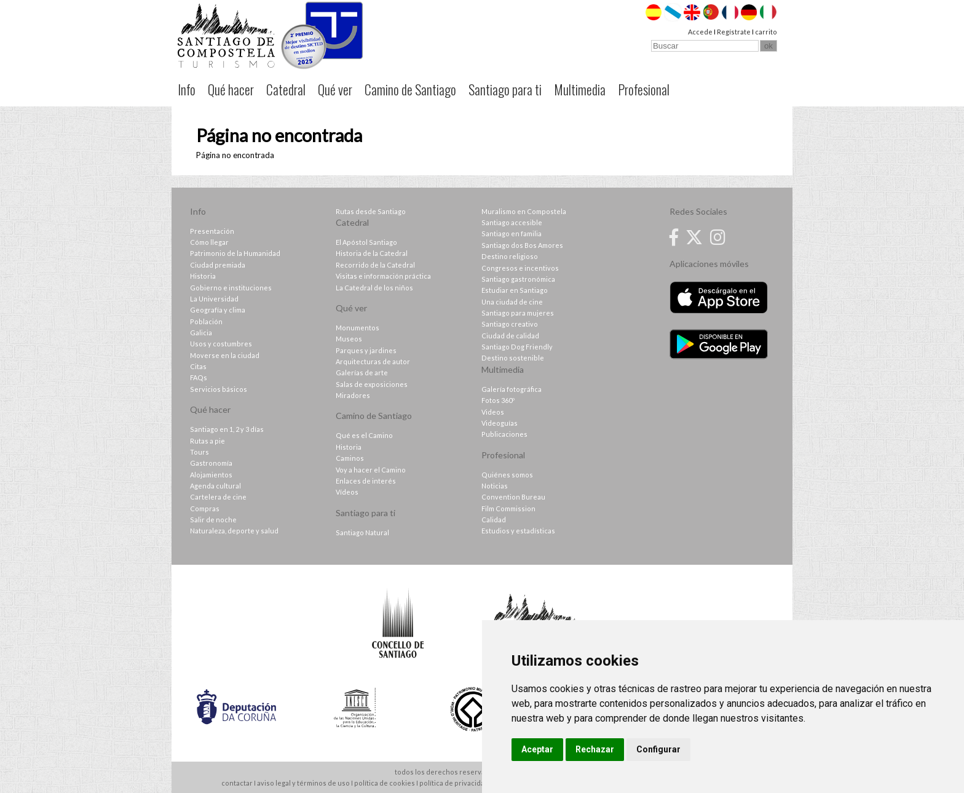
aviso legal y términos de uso (303, 783)
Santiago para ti (505, 89)
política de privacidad (454, 783)
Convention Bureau (513, 497)
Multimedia (580, 89)
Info (187, 89)
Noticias (494, 486)
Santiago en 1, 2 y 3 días (227, 429)
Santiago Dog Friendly (517, 347)
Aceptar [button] (537, 749)
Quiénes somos (507, 475)
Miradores (353, 395)
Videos (492, 412)
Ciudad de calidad (510, 336)
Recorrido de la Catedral (375, 265)
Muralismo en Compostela (523, 211)
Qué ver (335, 89)
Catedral (286, 89)
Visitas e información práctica (383, 276)
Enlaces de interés (366, 481)
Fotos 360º (498, 400)
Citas (198, 366)
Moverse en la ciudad (224, 355)
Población (206, 321)
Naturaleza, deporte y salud (234, 531)
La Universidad (214, 299)
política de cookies (384, 783)
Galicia (201, 333)
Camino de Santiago (410, 89)
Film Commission (508, 508)
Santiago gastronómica (518, 279)
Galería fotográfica (511, 389)
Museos (349, 339)
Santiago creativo (509, 324)
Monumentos (357, 328)
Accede (700, 32)
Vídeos (347, 492)
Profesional (644, 89)
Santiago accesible (511, 222)
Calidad (493, 520)
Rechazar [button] (594, 749)
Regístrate (734, 32)
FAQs (198, 377)
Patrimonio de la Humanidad (235, 253)
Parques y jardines (366, 350)
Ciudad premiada (217, 265)
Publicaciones (504, 434)
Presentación (212, 231)
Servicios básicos (218, 389)
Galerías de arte (362, 373)
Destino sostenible (512, 358)
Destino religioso (509, 256)
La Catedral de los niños (374, 288)
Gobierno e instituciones (231, 288)
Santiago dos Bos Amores (522, 245)
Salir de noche (213, 520)
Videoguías (499, 423)
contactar (237, 783)
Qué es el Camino (364, 435)
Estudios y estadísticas (518, 531)
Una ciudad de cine (512, 302)
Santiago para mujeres (517, 313)
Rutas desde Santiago (371, 211)
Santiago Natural (362, 532)
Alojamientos (211, 475)
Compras (204, 508)
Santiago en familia (511, 233)
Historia (203, 276)
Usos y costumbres (221, 344)
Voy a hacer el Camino (371, 470)
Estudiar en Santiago (514, 290)
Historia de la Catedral (372, 253)
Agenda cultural (215, 486)
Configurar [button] (658, 749)
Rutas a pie (207, 441)
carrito (766, 32)
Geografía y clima (217, 310)
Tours (199, 452)
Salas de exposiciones (372, 384)
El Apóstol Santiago (366, 242)
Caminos (350, 458)
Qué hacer (231, 89)
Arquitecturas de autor (373, 361)
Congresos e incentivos (520, 268)
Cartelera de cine (218, 497)
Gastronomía (211, 463)
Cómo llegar (209, 242)
